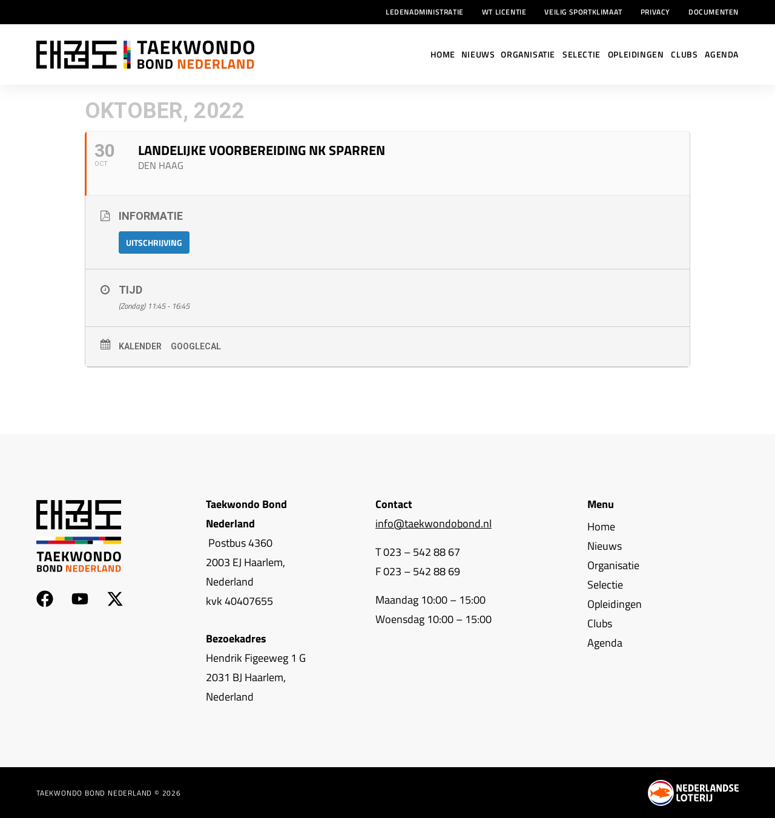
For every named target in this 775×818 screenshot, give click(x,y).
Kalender (140, 346)
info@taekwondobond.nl (433, 523)
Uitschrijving (154, 242)
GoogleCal (196, 346)
